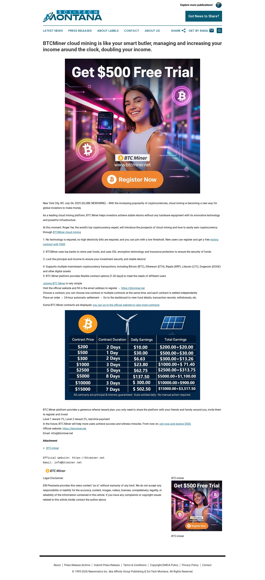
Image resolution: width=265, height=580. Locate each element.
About (57, 565)
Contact (131, 31)
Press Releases (80, 31)
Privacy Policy (190, 565)
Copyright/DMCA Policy (164, 565)
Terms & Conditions (135, 565)
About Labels (108, 31)
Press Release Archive (77, 565)
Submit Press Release (107, 565)
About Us (152, 31)
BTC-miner (52, 448)
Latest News (53, 31)
